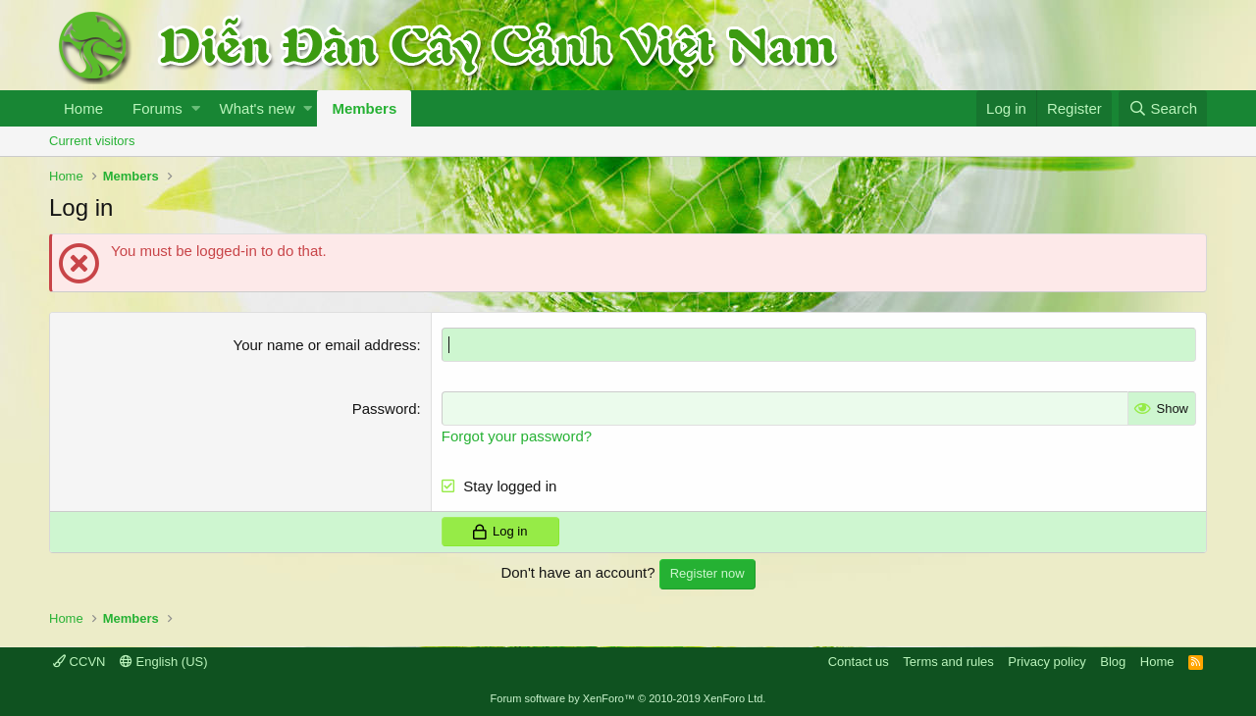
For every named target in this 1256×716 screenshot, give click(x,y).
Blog (1112, 661)
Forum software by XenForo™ (628, 698)
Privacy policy (1046, 661)
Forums (157, 108)
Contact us (858, 661)
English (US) (164, 661)
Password (384, 408)
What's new (257, 108)
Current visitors (91, 140)
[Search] (1163, 108)
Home (83, 108)
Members (364, 108)
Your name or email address (325, 344)
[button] (195, 108)
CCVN (79, 661)
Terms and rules (948, 661)
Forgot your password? (517, 436)
